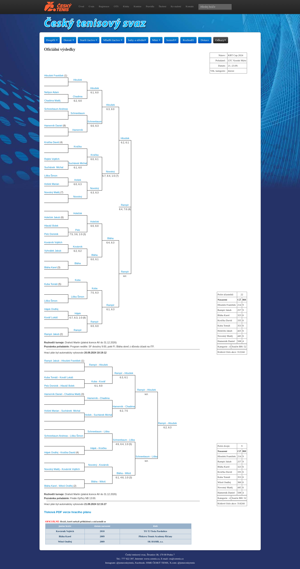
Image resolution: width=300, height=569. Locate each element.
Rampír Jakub (51, 334)
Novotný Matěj (52, 192)
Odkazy (220, 40)
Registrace (104, 6)
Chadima (77, 96)
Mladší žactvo (112, 40)
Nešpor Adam (51, 92)
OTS (116, 6)
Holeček (77, 213)
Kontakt (190, 6)
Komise (137, 6)
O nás (91, 6)
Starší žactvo (88, 40)
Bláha (110, 238)
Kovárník (77, 246)
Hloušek (77, 79)
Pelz (77, 230)
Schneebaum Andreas (56, 109)
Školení (162, 6)
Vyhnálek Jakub (52, 250)
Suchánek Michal (78, 163)
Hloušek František (54, 75)
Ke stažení (176, 6)
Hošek (77, 180)
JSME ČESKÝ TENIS (157, 562)
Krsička (78, 146)
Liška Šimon (50, 175)
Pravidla (150, 6)
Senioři (171, 40)
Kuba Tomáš (51, 284)
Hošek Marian (51, 184)
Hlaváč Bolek (51, 225)
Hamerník (77, 129)
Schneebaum (78, 113)
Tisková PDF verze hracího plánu (67, 512)
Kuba (77, 280)
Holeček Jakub (52, 217)
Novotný (110, 171)
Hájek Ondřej (51, 309)
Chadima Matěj (52, 100)
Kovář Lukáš (51, 317)
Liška (106, 431)
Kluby (126, 6)
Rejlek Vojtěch (52, 159)
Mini (156, 40)
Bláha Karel (50, 267)
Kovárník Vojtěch (53, 242)
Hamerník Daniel (53, 125)
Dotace (205, 40)
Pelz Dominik (51, 234)
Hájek (78, 313)
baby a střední (137, 40)
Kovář (102, 381)
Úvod (81, 6)
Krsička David (51, 142)
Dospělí (52, 40)
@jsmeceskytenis (125, 562)
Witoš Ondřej (66, 485)
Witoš (128, 473)
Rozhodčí (188, 40)
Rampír (125, 205)
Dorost (69, 40)
